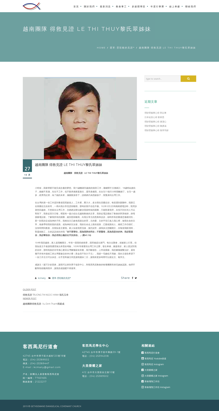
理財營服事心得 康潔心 (155, 121)
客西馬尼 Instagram (154, 364)
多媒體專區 (139, 6)
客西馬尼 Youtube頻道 (155, 358)
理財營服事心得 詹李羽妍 (156, 130)
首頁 (76, 6)
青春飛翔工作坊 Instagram (157, 387)
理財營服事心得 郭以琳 (155, 112)
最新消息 (105, 6)
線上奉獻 (174, 6)
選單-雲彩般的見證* (122, 47)
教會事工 (121, 6)
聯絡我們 (190, 6)
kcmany (42, 278)
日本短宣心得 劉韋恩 (154, 117)
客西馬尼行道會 (152, 352)
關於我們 (89, 6)
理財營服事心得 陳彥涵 (155, 125)
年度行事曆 (157, 6)
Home (101, 47)
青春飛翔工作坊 (152, 381)
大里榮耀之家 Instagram (156, 375)
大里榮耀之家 (151, 369)
